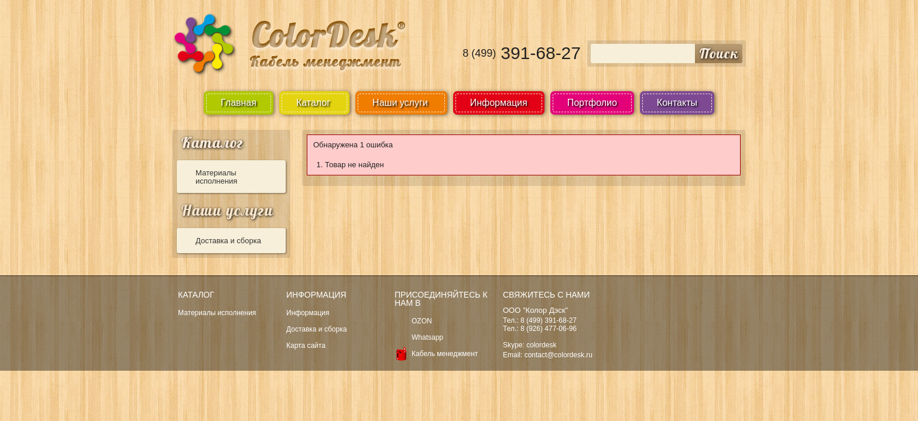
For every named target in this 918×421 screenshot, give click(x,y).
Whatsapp (427, 337)
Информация (498, 103)
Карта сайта (306, 345)
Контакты (677, 103)
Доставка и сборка (228, 240)
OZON (422, 321)
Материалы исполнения (216, 176)
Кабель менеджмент (445, 354)
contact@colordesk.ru (558, 355)
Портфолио (592, 103)
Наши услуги (227, 210)
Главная (238, 103)
